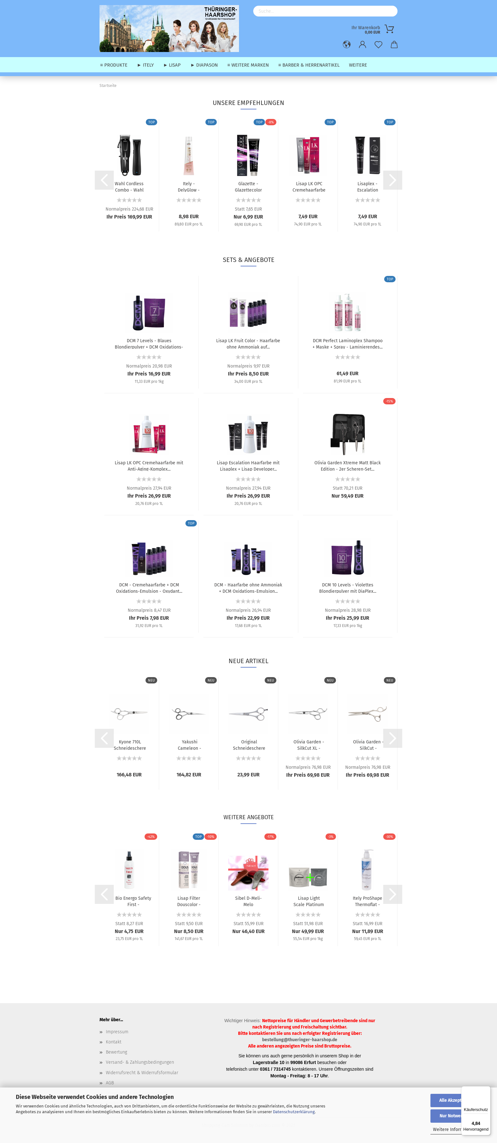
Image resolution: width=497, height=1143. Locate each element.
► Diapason (204, 65)
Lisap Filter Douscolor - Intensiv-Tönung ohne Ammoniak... (189, 901)
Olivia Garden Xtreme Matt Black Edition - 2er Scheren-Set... (347, 465)
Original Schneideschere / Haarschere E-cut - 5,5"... (249, 744)
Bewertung (116, 1052)
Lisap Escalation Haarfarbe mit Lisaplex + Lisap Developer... (248, 465)
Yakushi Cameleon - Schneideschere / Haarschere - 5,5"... (189, 744)
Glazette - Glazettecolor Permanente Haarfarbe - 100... (248, 186)
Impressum (117, 1032)
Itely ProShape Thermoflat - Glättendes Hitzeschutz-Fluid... (367, 901)
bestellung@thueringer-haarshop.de (299, 1039)
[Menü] (487, 1090)
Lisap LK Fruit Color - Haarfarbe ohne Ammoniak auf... (248, 343)
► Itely (145, 65)
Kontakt (113, 1042)
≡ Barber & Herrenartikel (308, 65)
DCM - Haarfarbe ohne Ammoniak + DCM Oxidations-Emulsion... (248, 587)
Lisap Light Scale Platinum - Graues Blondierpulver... (309, 901)
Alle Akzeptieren (455, 1100)
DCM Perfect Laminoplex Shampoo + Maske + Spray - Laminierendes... (348, 343)
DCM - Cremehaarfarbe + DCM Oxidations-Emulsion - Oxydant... (149, 587)
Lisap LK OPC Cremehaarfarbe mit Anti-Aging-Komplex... (309, 186)
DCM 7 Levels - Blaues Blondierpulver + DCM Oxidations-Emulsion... (149, 343)
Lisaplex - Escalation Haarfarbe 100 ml (367, 186)
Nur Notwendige (456, 1116)
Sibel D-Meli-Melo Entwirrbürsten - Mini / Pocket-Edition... (248, 901)
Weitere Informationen (456, 1129)
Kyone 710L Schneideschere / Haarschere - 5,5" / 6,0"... (130, 744)
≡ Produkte (113, 65)
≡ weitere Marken (248, 65)
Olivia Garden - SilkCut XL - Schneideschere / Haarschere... (309, 744)
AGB (110, 1083)
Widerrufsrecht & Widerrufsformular (142, 1072)
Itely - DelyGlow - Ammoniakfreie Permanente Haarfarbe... (188, 186)
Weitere (358, 65)
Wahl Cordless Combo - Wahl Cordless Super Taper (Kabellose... (129, 186)
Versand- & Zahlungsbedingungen (140, 1062)
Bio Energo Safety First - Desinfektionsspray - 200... (133, 901)
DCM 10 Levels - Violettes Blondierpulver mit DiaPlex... (347, 587)
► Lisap (172, 65)
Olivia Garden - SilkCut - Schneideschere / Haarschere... (368, 744)
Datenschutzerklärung (294, 1111)
